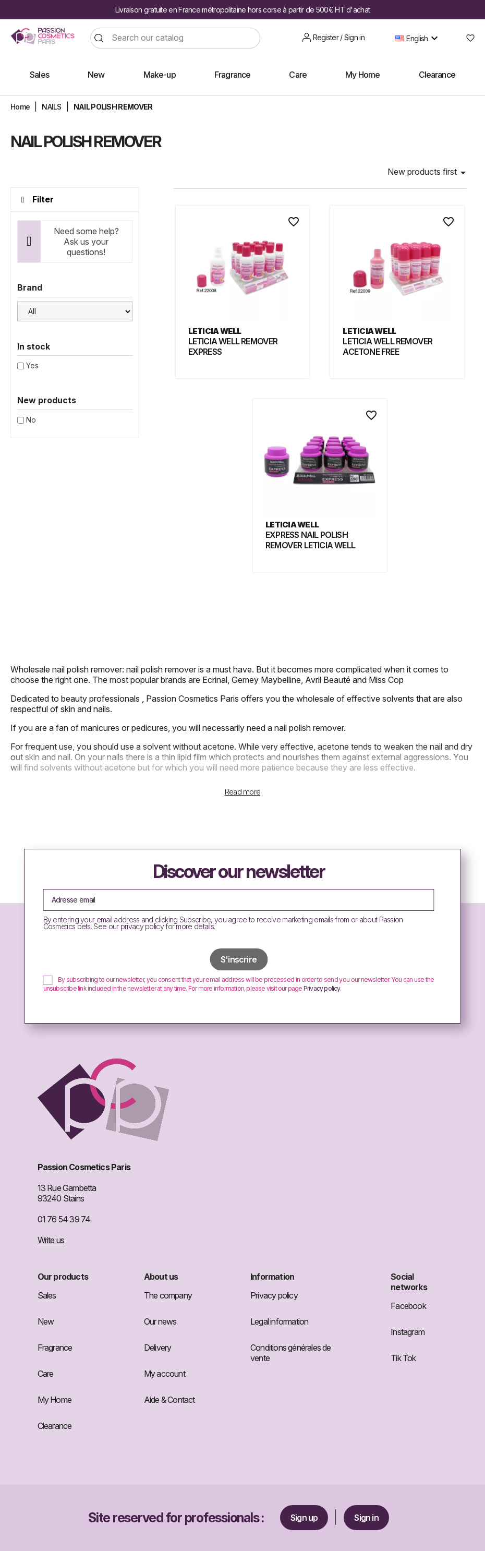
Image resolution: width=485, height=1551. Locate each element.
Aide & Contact (169, 1399)
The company (168, 1295)
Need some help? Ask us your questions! (86, 241)
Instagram (408, 1332)
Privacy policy (322, 988)
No (31, 419)
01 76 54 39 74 (64, 1219)
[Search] (175, 38)
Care (46, 1373)
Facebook (408, 1306)
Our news (160, 1321)
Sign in (366, 1517)
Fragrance (55, 1347)
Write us (51, 1240)
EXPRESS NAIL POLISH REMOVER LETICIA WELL (310, 540)
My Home (54, 1399)
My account (164, 1373)
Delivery (158, 1347)
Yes (32, 365)
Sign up (304, 1517)
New (46, 1321)
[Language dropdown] (419, 38)
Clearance (55, 1426)
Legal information (279, 1321)
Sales (47, 1295)
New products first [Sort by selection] (428, 172)
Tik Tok (403, 1358)
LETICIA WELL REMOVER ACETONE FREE (387, 346)
